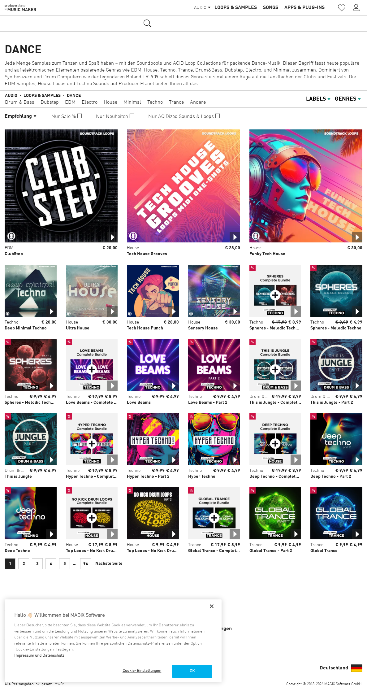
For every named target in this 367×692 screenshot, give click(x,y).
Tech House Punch (145, 328)
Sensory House (203, 328)
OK (192, 671)
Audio (11, 96)
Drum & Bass (19, 102)
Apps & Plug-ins (304, 7)
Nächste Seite (109, 563)
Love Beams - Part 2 (207, 402)
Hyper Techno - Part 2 (148, 476)
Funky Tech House (267, 254)
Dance (74, 96)
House (110, 102)
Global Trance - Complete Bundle (221, 551)
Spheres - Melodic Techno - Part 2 (38, 402)
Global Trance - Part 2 (270, 551)
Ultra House (77, 328)
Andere (198, 102)
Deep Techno (17, 551)
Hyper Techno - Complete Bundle (99, 476)
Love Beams (139, 402)
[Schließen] (211, 606)
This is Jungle (18, 476)
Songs (270, 7)
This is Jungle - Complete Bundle (282, 402)
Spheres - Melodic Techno (335, 328)
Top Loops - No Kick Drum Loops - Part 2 (166, 551)
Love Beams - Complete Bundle (97, 402)
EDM (70, 102)
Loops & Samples (235, 7)
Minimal (132, 102)
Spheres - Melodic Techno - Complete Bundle (294, 328)
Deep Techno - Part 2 (330, 476)
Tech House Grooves (147, 254)
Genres (348, 99)
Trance (176, 102)
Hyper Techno (201, 476)
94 (85, 564)
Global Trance (324, 551)
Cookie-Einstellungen (142, 671)
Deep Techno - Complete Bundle (281, 476)
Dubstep (50, 102)
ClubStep (14, 254)
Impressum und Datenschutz (39, 656)
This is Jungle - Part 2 (331, 402)
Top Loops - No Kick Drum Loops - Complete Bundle (117, 551)
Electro (89, 102)
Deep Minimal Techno (26, 328)
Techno (155, 102)
